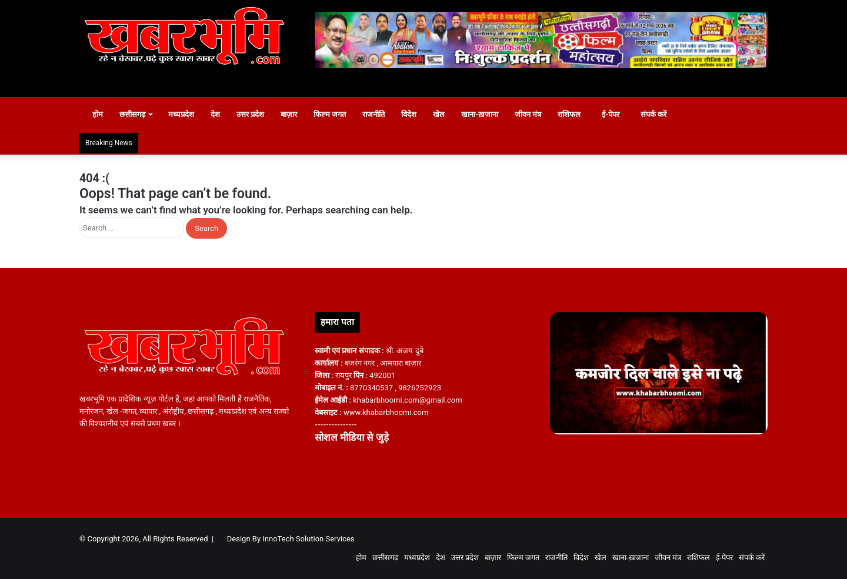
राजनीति (380, 114)
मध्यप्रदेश (187, 114)
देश (221, 114)
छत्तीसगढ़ (138, 114)
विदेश (415, 114)
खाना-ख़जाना (486, 114)
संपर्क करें (665, 114)
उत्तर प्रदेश (256, 114)
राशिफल (575, 114)
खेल (445, 114)
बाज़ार (294, 114)
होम (98, 114)
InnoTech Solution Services (308, 538)
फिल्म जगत (335, 114)
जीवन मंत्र (534, 114)
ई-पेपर (617, 114)
